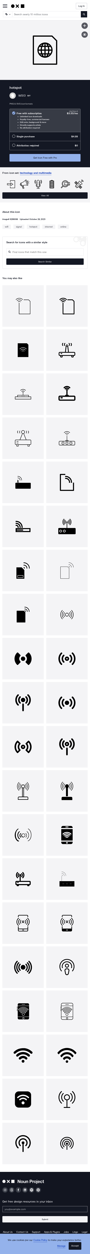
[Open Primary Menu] (5, 6)
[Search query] (45, 252)
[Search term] (46, 14)
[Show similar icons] (84, 34)
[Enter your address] (45, 1209)
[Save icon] (84, 26)
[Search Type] (7, 14)
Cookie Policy (40, 1240)
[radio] (45, 120)
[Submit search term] (84, 14)
